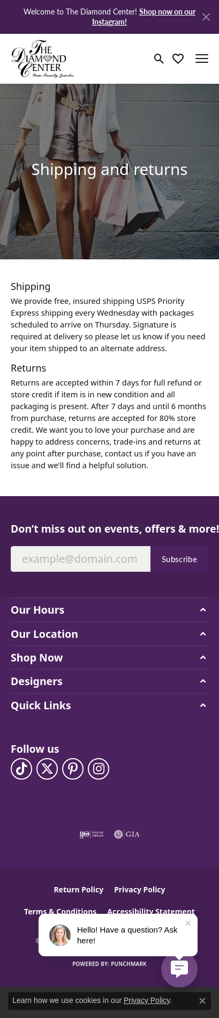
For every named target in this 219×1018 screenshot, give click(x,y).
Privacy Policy (139, 889)
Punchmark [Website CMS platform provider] (129, 964)
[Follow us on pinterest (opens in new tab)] (73, 769)
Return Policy (78, 889)
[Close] (206, 17)
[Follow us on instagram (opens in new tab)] (98, 769)
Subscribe (179, 559)
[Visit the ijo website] (91, 834)
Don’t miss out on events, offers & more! (109, 528)
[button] (159, 58)
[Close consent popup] (202, 1001)
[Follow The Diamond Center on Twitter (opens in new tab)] (47, 769)
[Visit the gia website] (127, 834)
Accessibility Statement (151, 911)
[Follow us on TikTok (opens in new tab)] (21, 769)
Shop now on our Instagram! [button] (143, 16)
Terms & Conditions (60, 911)
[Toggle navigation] (202, 58)
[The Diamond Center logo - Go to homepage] (42, 59)
